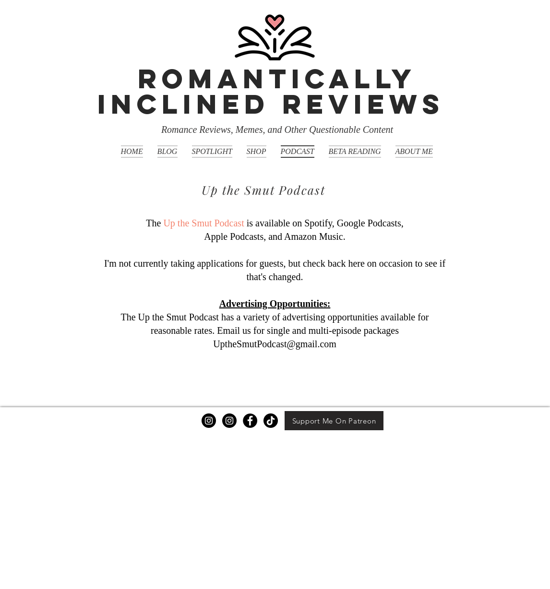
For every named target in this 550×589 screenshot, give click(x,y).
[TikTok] (270, 420)
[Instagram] (209, 420)
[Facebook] (250, 420)
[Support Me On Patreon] (334, 420)
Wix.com (191, 585)
